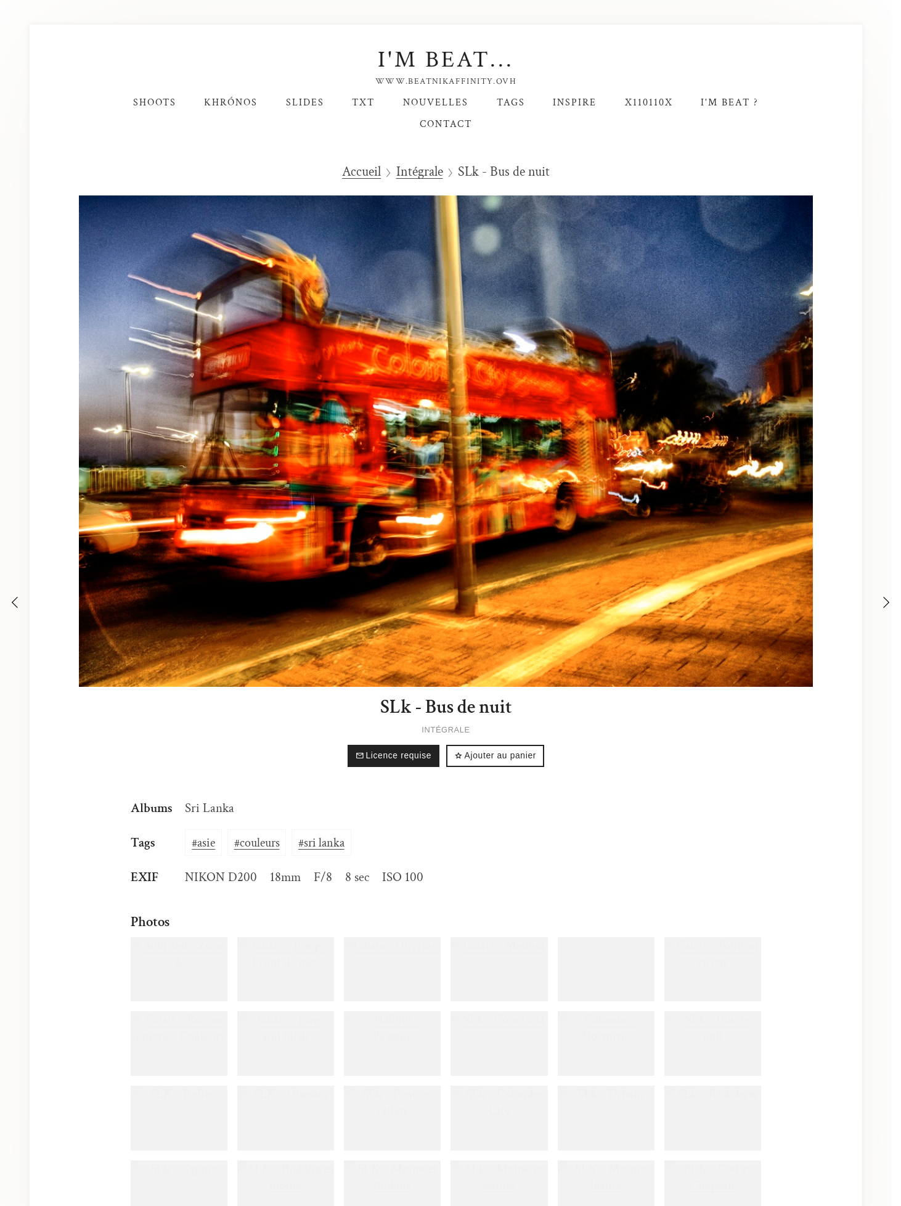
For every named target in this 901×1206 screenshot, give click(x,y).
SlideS (305, 102)
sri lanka (324, 843)
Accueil (361, 172)
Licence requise (393, 755)
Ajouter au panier (495, 755)
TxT (363, 102)
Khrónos (231, 102)
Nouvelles (435, 102)
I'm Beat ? (730, 102)
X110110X (649, 102)
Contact (446, 124)
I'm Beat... (446, 59)
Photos (150, 922)
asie (206, 843)
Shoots (154, 102)
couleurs (260, 843)
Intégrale (419, 172)
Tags (511, 102)
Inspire (575, 102)
